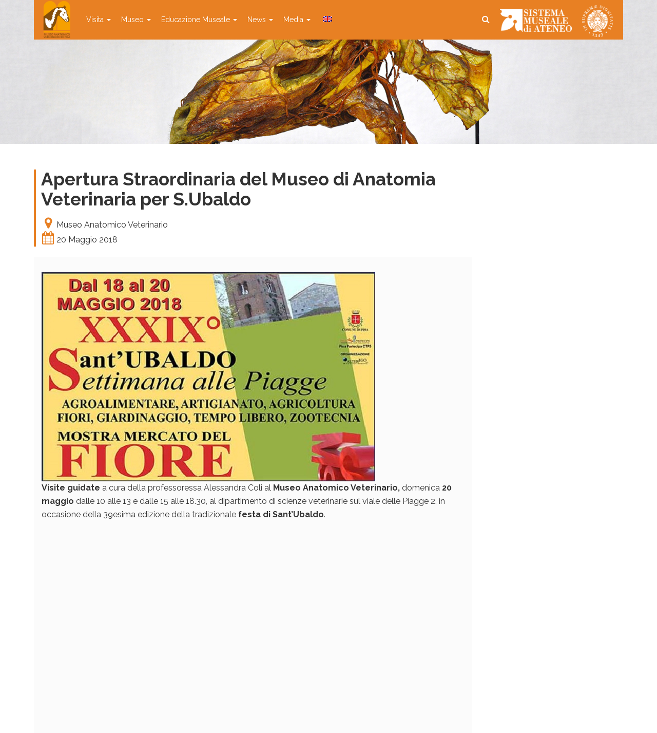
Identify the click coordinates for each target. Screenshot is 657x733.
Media (297, 19)
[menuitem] (326, 19)
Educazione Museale (199, 19)
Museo (136, 19)
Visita (98, 19)
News (260, 19)
